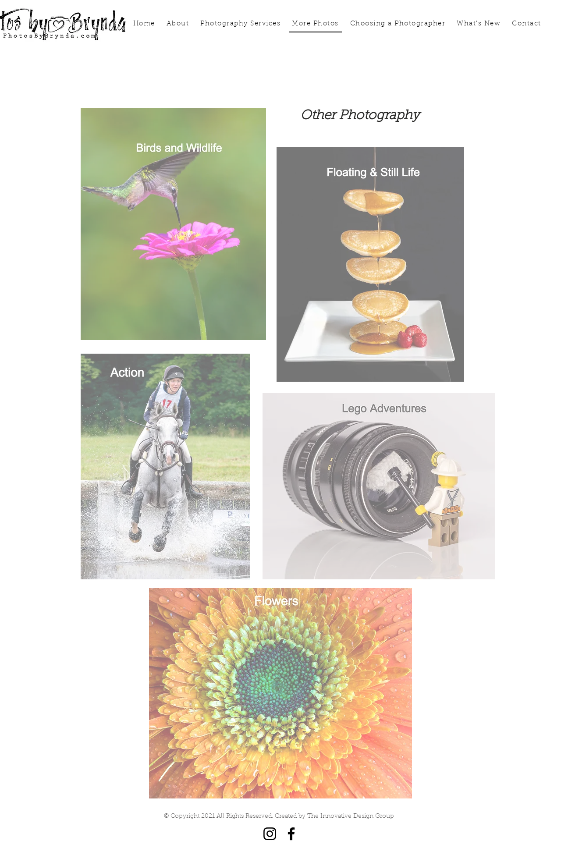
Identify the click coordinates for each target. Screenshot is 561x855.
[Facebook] (291, 833)
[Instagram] (269, 833)
